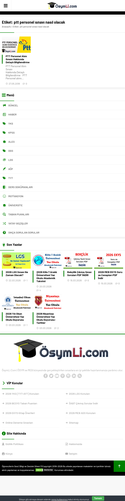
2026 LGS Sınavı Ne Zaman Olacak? (17, 274)
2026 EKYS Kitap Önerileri (20, 413)
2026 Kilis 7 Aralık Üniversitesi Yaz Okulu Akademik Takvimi (46, 277)
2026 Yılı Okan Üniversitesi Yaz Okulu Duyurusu (15, 316)
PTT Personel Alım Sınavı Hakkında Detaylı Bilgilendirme (17, 59)
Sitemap (73, 422)
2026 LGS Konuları (79, 393)
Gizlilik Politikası (14, 444)
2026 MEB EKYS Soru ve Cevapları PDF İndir (110, 275)
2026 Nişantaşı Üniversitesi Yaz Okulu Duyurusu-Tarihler (46, 318)
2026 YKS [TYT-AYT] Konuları (22, 393)
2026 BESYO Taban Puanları (21, 403)
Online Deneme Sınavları (19, 422)
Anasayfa (6, 26)
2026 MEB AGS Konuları (82, 413)
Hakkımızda (75, 444)
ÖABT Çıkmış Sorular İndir (83, 403)
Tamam (98, 498)
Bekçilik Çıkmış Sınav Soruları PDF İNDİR (79, 274)
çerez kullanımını (59, 499)
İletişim (73, 453)
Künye (8, 453)
